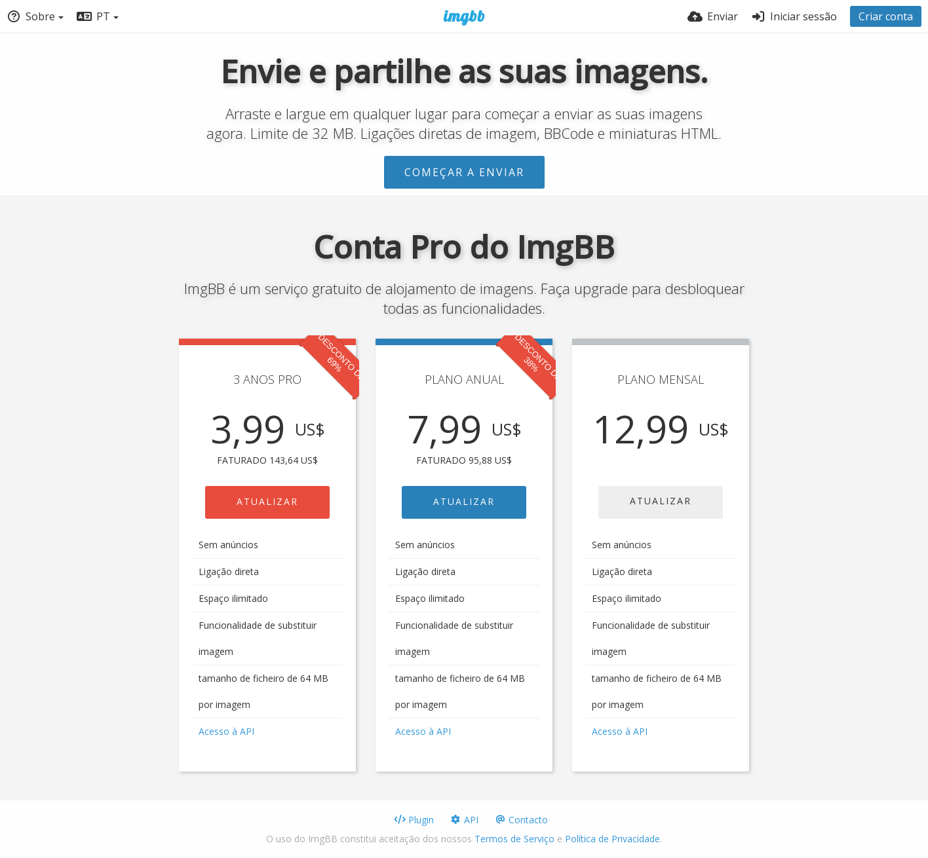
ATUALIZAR (267, 501)
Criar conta (886, 16)
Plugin (414, 819)
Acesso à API (226, 731)
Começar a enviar (464, 172)
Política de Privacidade (612, 838)
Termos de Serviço (514, 838)
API (464, 819)
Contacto (521, 819)
